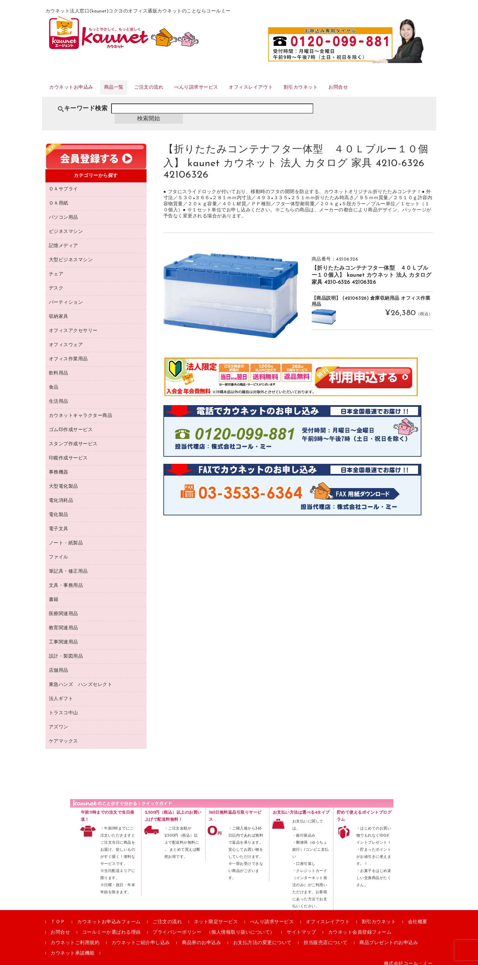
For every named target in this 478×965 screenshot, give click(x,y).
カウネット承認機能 (73, 947)
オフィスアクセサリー (73, 325)
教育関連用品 (63, 622)
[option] (230, 290)
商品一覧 (128, 90)
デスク (56, 282)
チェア (56, 268)
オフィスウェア (66, 339)
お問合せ (396, 90)
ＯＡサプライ (63, 183)
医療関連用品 (63, 608)
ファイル (58, 551)
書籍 (54, 594)
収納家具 (58, 310)
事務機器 (58, 466)
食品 (54, 381)
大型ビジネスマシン (71, 254)
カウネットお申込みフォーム (109, 916)
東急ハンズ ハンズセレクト (81, 679)
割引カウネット (351, 90)
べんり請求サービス (227, 90)
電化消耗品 (61, 494)
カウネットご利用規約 (75, 937)
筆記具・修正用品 (68, 565)
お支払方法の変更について (262, 937)
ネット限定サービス (216, 916)
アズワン (58, 721)
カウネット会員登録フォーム (360, 926)
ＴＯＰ (58, 916)
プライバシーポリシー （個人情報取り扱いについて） (214, 926)
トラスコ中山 (63, 707)
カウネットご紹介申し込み (140, 937)
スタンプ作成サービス (73, 438)
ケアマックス (63, 735)
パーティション (66, 296)
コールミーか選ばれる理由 (111, 926)
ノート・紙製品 (66, 537)
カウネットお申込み (77, 90)
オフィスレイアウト (292, 90)
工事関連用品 (63, 636)
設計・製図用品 (66, 650)
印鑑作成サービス (68, 452)
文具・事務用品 (66, 579)
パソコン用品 (63, 211)
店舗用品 (58, 664)
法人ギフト (61, 693)
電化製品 (58, 509)
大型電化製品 (63, 480)
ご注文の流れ (170, 90)
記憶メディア (63, 240)
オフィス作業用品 (68, 353)
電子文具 (58, 523)
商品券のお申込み (201, 937)
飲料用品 (58, 367)
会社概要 (417, 916)
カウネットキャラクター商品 (81, 410)
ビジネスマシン (66, 226)
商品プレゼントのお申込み (388, 937)
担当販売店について (326, 937)
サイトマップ (301, 926)
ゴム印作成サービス (71, 424)
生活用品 (58, 395)
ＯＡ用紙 (58, 197)
